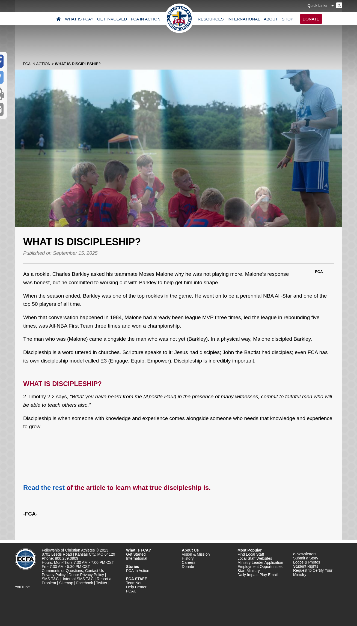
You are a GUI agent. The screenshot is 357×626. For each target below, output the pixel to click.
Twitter (101, 583)
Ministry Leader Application (260, 562)
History (188, 558)
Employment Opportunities (259, 566)
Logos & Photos (306, 562)
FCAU (131, 591)
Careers (188, 562)
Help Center (136, 587)
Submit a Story (305, 558)
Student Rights (305, 566)
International (136, 558)
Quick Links (317, 5)
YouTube (22, 587)
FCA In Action (36, 64)
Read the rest (44, 487)
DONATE (311, 19)
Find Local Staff (250, 554)
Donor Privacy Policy (86, 575)
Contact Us (94, 570)
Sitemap (66, 583)
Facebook (84, 583)
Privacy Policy (54, 575)
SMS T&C (50, 579)
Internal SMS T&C (78, 579)
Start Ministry (248, 570)
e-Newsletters (305, 554)
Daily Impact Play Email (257, 575)
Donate (188, 566)
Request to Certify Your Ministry (312, 572)
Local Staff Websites (254, 558)
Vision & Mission (196, 554)
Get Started (136, 554)
